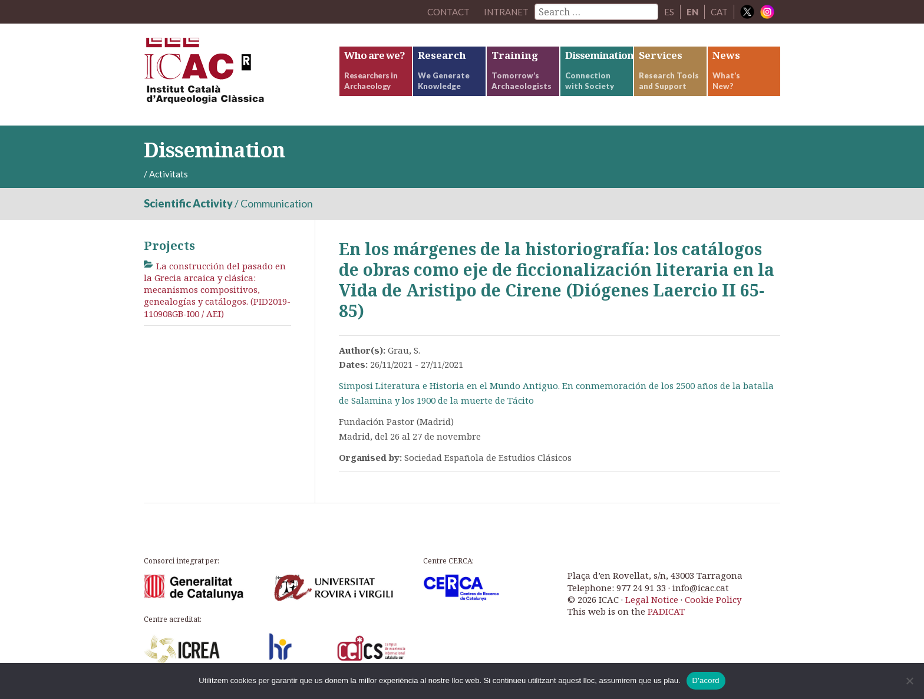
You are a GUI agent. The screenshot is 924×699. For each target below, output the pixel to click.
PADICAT (666, 611)
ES (669, 11)
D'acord (706, 680)
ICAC (232, 74)
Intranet (506, 11)
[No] (909, 681)
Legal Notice (651, 599)
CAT (719, 11)
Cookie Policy (713, 599)
